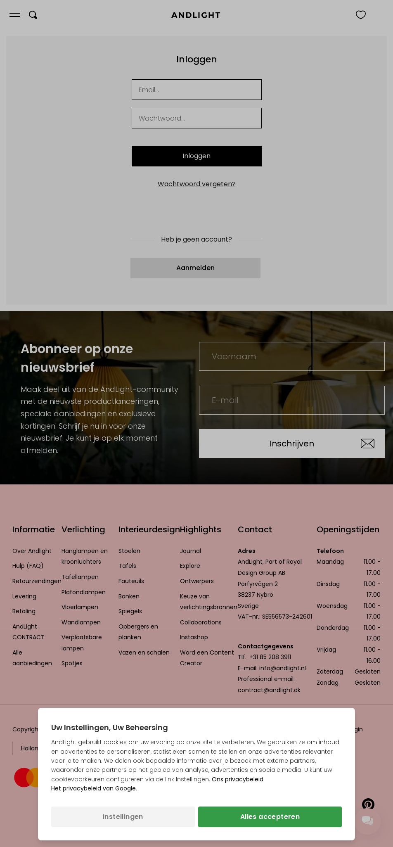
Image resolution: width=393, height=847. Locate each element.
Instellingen (123, 816)
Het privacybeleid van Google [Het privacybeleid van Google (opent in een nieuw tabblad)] (93, 788)
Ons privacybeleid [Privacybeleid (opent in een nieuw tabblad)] (237, 779)
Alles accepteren (270, 816)
